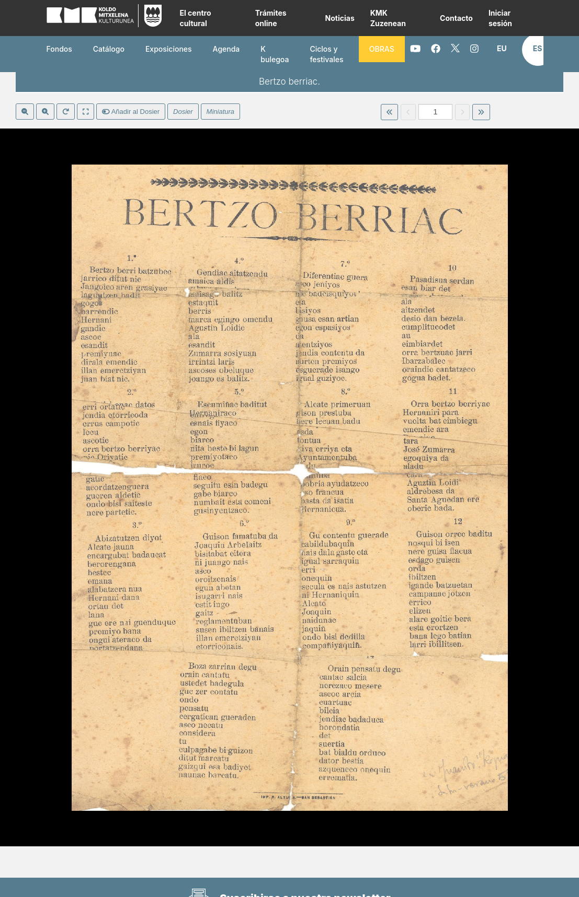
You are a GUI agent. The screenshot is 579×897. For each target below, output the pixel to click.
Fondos (59, 48)
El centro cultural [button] (195, 18)
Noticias (340, 18)
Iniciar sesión (500, 18)
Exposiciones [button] (168, 48)
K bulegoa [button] (274, 54)
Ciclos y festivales (326, 54)
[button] (502, 48)
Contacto (456, 18)
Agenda (226, 48)
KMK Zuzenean (388, 18)
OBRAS (381, 48)
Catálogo (108, 48)
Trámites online (271, 18)
